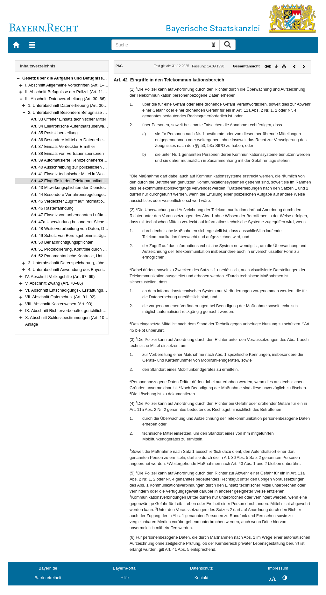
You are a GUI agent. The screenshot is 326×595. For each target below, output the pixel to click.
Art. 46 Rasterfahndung (52, 208)
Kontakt (201, 577)
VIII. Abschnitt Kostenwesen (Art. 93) (58, 303)
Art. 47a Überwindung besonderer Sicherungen (74, 221)
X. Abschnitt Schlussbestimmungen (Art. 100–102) (71, 317)
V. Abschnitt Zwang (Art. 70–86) (54, 283)
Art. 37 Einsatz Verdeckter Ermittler (63, 146)
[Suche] (159, 44)
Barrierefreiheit (48, 577)
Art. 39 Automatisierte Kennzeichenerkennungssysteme (81, 160)
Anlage (31, 324)
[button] (18, 78)
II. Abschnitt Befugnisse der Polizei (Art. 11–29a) (69, 91)
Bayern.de (48, 568)
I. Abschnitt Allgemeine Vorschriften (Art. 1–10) (67, 85)
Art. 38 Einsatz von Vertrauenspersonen (67, 153)
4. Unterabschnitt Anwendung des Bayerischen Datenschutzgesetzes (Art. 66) (99, 269)
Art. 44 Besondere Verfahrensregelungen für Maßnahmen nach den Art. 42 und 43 (106, 194)
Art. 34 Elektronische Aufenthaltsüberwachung (73, 126)
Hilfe (125, 577)
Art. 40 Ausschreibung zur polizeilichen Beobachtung (79, 167)
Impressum (278, 568)
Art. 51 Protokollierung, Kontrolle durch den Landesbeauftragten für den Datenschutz (108, 249)
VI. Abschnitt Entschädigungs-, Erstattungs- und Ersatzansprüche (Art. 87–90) (96, 290)
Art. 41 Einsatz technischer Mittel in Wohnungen (75, 173)
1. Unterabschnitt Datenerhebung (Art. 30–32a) (71, 105)
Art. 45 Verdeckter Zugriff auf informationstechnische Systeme (87, 201)
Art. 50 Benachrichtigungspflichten (62, 242)
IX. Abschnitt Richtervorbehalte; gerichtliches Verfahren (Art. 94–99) (87, 310)
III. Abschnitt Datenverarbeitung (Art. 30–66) (65, 98)
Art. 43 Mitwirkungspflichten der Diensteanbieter (74, 187)
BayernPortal (125, 568)
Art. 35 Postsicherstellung (54, 132)
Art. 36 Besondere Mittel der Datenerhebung (71, 139)
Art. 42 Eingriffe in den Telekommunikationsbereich (77, 180)
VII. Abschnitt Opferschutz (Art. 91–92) (60, 296)
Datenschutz (201, 568)
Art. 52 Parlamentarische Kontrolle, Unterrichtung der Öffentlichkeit (92, 255)
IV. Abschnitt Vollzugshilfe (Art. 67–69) (60, 276)
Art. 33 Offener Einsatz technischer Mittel (68, 119)
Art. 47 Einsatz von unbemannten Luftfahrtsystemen (78, 214)
